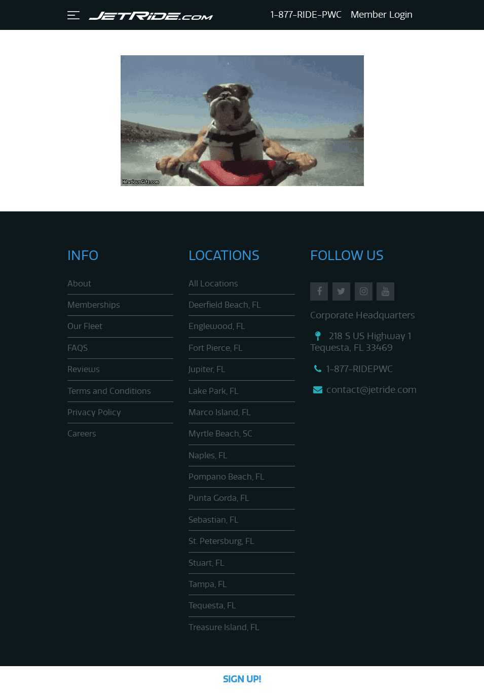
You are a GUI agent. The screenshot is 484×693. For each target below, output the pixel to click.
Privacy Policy (94, 412)
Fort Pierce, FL (216, 348)
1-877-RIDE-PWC (306, 14)
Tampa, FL (208, 584)
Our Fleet (84, 326)
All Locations (213, 283)
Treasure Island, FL (224, 627)
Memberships (93, 305)
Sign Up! (242, 679)
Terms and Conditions (109, 391)
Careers (81, 434)
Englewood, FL (217, 326)
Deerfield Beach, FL (225, 305)
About (79, 283)
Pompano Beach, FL (227, 477)
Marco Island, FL (220, 412)
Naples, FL (208, 455)
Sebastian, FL (214, 520)
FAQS (77, 348)
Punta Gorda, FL (219, 498)
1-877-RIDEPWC (351, 369)
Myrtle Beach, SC (220, 434)
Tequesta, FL (212, 605)
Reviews (83, 369)
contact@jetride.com (363, 389)
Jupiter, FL (207, 369)
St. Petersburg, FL (221, 541)
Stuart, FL (207, 563)
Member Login (382, 14)
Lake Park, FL (214, 391)
